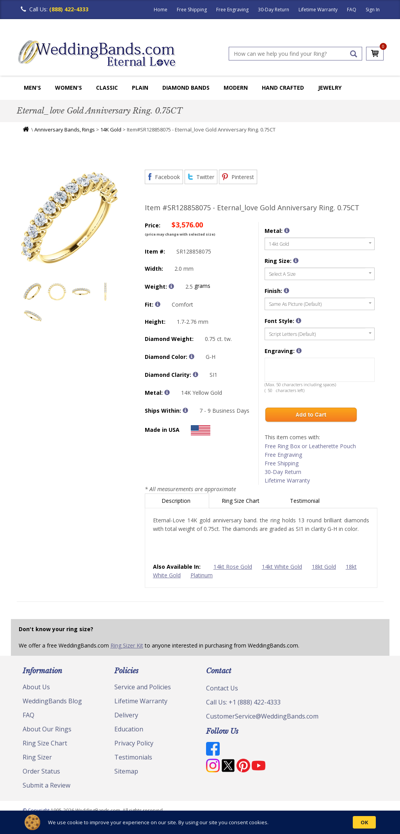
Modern (236, 87)
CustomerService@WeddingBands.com (262, 716)
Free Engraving (232, 9)
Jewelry (329, 87)
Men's (32, 87)
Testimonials (133, 757)
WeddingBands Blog (52, 701)
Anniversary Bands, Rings (64, 129)
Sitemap (126, 771)
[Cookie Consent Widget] (200, 822)
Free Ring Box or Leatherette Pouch (310, 446)
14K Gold (110, 129)
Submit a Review (46, 785)
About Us (36, 687)
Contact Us (222, 688)
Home (160, 9)
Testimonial (305, 500)
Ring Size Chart (241, 500)
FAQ (351, 9)
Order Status (41, 771)
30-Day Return (273, 9)
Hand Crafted (283, 87)
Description (177, 500)
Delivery (126, 715)
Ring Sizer (37, 757)
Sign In (373, 9)
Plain (140, 87)
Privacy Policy (133, 743)
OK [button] (364, 822)
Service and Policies (142, 687)
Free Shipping (192, 9)
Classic (107, 87)
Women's (68, 87)
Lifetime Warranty (318, 9)
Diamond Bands (186, 87)
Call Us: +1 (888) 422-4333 (243, 702)
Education (128, 729)
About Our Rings (47, 729)
